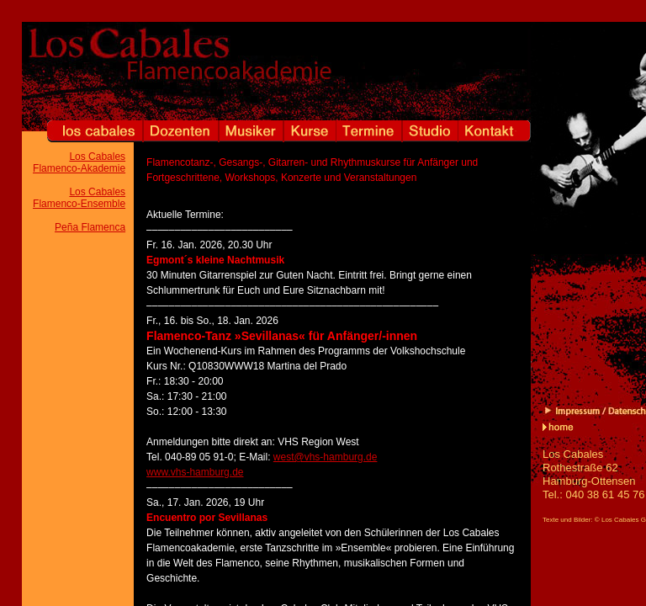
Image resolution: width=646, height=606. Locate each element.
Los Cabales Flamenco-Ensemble (79, 198)
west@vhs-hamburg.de (325, 457)
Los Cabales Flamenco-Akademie (79, 162)
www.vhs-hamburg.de (194, 472)
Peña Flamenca (90, 227)
